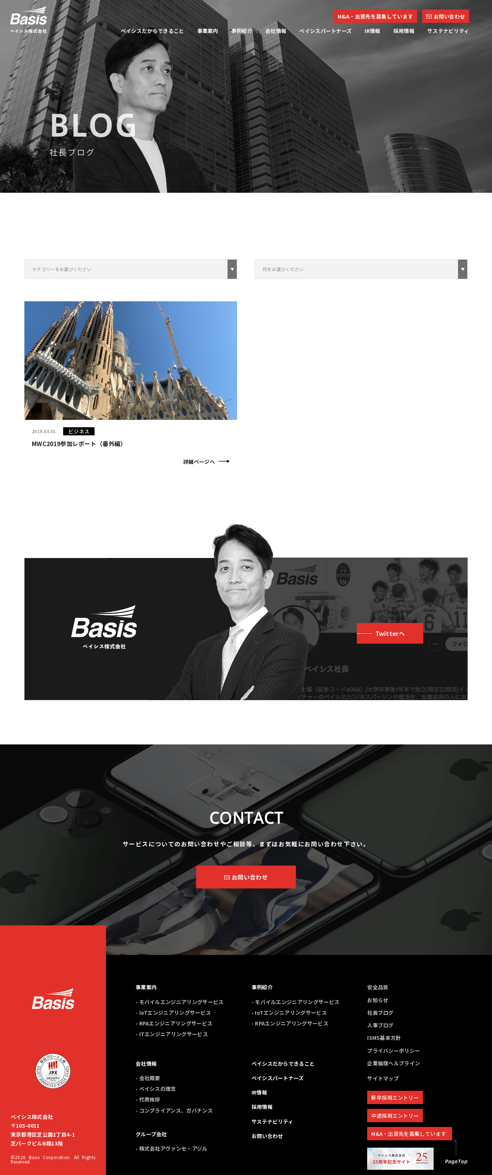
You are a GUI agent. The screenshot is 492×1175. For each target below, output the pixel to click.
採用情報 (262, 1106)
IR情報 (259, 1092)
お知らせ (377, 1000)
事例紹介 (262, 987)
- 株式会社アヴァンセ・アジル (172, 1148)
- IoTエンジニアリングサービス (173, 1012)
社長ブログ (380, 1012)
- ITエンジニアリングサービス (172, 1034)
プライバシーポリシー (393, 1050)
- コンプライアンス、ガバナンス (174, 1110)
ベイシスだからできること (283, 1063)
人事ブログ (380, 1025)
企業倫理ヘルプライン (393, 1063)
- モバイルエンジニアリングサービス (180, 1002)
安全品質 (377, 987)
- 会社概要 (148, 1078)
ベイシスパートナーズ (278, 1078)
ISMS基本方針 (384, 1037)
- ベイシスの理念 (156, 1088)
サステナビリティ (273, 1121)
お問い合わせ (267, 1136)
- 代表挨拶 (148, 1099)
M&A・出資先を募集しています (408, 1133)
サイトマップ (383, 1078)
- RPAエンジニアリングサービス (174, 1023)
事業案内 (146, 987)
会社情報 (146, 1063)
